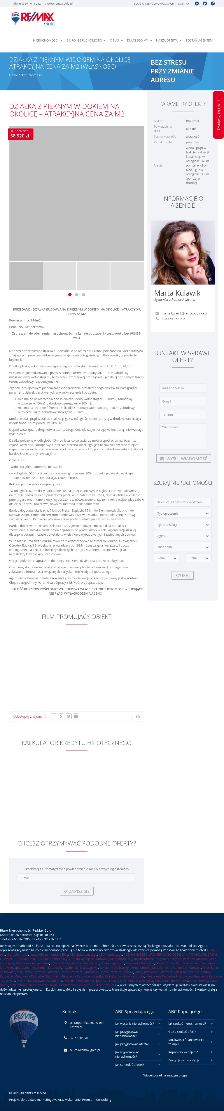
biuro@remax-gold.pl (59, 3)
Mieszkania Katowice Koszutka (81, 976)
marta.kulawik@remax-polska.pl (185, 313)
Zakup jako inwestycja (184, 1060)
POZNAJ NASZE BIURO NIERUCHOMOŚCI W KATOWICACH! (165, 954)
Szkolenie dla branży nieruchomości (125, 967)
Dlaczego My (139, 40)
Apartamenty (199, 981)
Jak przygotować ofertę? (132, 1044)
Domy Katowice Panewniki (79, 972)
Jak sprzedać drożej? (129, 1064)
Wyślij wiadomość (183, 458)
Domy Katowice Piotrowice (154, 972)
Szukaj (182, 575)
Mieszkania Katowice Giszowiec (36, 976)
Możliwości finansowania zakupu (186, 1042)
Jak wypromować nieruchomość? (127, 1054)
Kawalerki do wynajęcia (136, 981)
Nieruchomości (47, 40)
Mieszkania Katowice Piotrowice (168, 976)
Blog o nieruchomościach (154, 3)
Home (13, 75)
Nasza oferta (169, 40)
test (19, 972)
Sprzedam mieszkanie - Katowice (37, 967)
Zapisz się (77, 891)
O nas (116, 40)
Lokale (113, 981)
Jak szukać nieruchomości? (187, 1023)
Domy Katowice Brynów (116, 972)
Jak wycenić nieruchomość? (134, 1023)
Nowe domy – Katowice (172, 963)
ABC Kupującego (110, 954)
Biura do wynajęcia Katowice (88, 959)
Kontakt (184, 3)
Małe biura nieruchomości (28, 985)
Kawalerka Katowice (140, 963)
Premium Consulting (96, 1099)
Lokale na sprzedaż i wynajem (69, 985)
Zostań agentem (199, 40)
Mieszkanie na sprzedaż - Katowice (176, 967)
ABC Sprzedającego (83, 954)
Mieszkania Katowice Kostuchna (39, 981)
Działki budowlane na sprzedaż (86, 981)
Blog (65, 954)
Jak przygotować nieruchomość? (126, 1033)
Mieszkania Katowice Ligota (124, 976)
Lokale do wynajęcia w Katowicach (75, 963)
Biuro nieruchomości (85, 40)
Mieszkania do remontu (171, 981)
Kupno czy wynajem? (183, 1052)
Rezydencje (71, 967)
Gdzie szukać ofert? (182, 1031)
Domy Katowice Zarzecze (41, 972)
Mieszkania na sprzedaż (32, 963)
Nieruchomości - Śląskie (149, 959)
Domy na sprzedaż (181, 959)
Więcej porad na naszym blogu (165, 1075)
